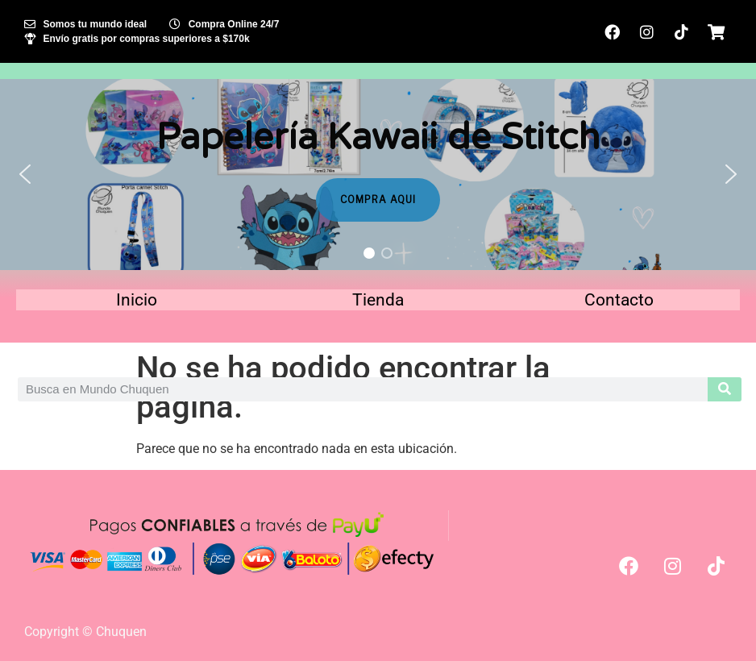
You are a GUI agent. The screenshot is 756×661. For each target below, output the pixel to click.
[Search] (724, 389)
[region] (378, 174)
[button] (25, 174)
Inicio (136, 300)
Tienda (378, 300)
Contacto (619, 300)
